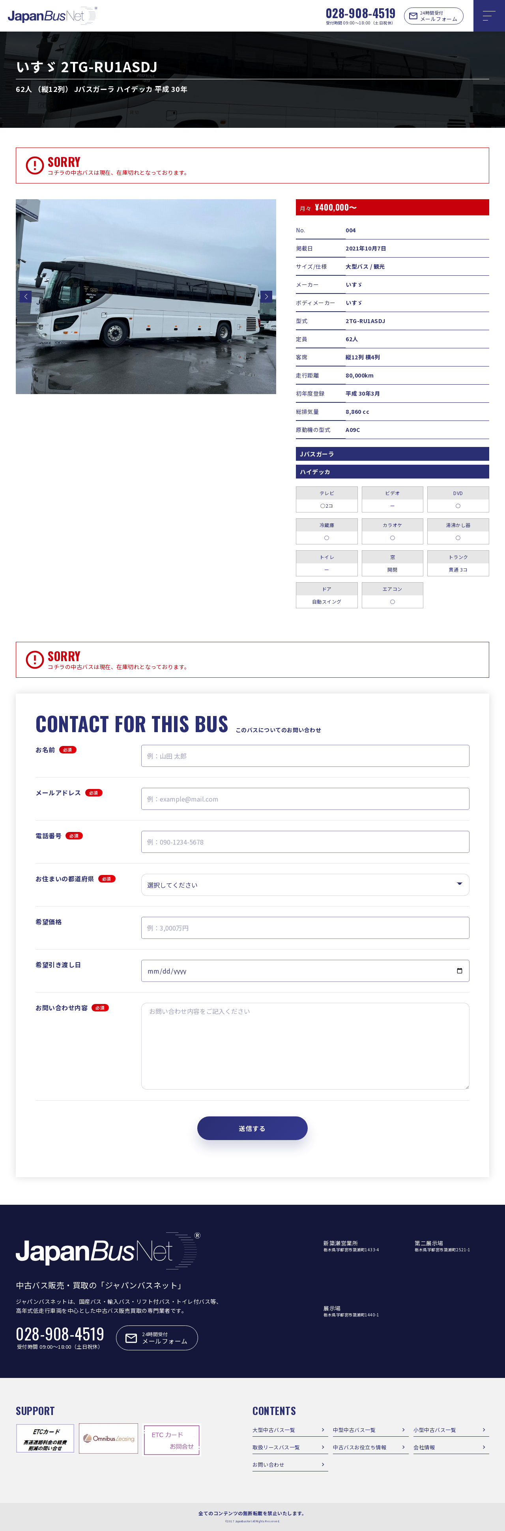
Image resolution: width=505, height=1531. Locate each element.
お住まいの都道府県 (76, 878)
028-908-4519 (360, 13)
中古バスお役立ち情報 (359, 1447)
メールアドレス (69, 792)
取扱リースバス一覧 (276, 1447)
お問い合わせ (268, 1464)
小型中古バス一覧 (434, 1430)
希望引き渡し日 (58, 964)
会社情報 (424, 1447)
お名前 (56, 749)
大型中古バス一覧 (273, 1430)
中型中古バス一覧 (354, 1430)
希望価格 (49, 921)
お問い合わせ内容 (72, 1007)
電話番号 (59, 835)
